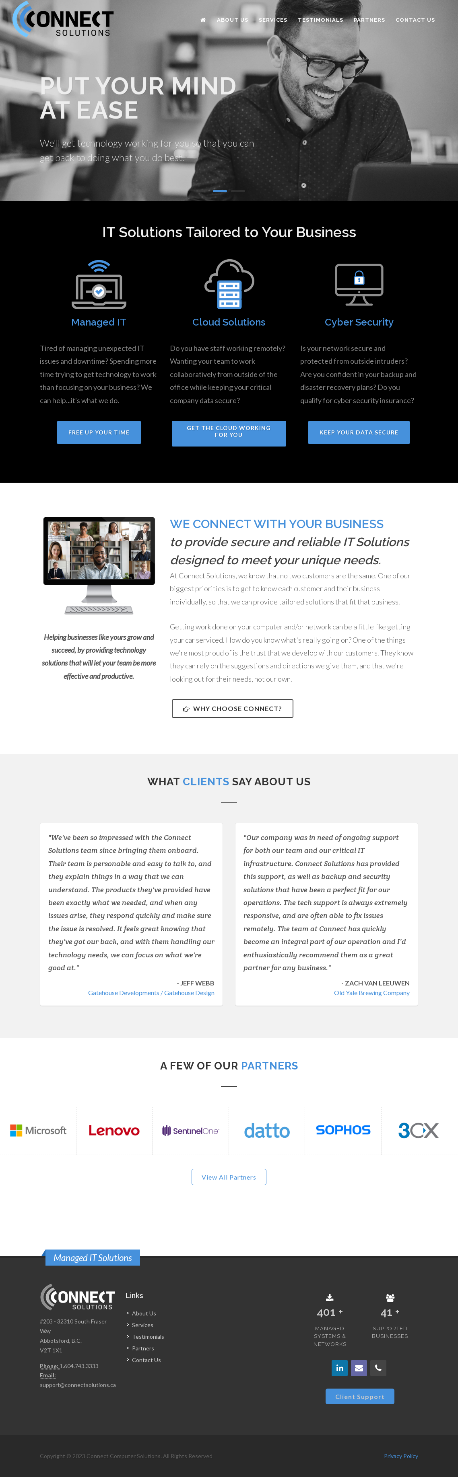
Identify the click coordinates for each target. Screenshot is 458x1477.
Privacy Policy (401, 1455)
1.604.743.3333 (79, 1365)
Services (142, 1324)
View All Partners (229, 1177)
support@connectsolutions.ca (78, 1384)
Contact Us (146, 1359)
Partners (143, 1348)
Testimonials (148, 1336)
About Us (144, 1313)
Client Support (360, 1396)
